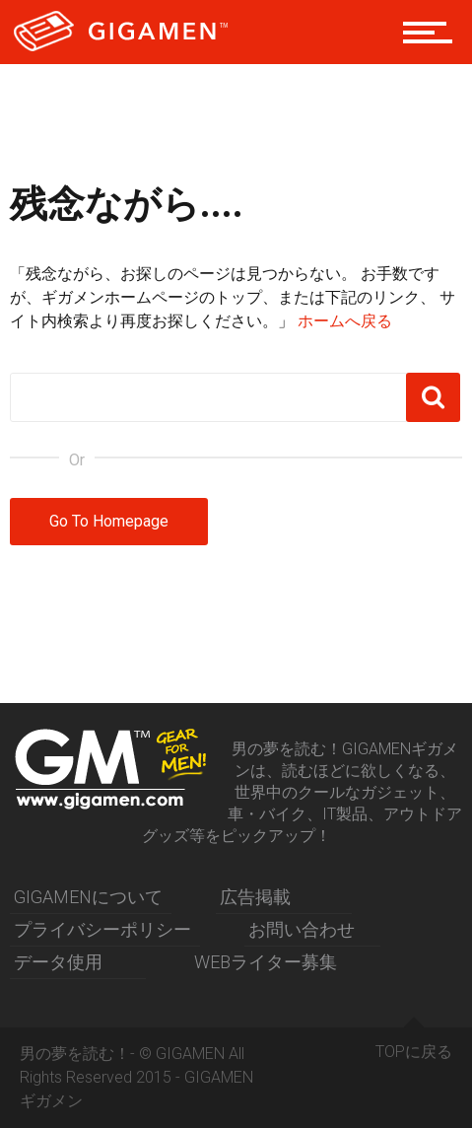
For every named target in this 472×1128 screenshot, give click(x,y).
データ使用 (58, 962)
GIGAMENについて (88, 896)
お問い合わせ (301, 929)
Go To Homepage (109, 521)
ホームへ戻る (345, 321)
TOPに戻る (413, 1044)
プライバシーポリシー (102, 929)
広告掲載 (255, 896)
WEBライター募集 (265, 962)
